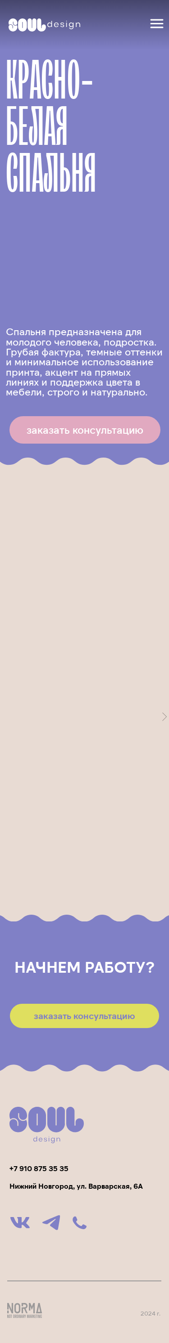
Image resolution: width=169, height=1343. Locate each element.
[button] (84, 430)
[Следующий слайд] (164, 716)
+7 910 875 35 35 (39, 1167)
